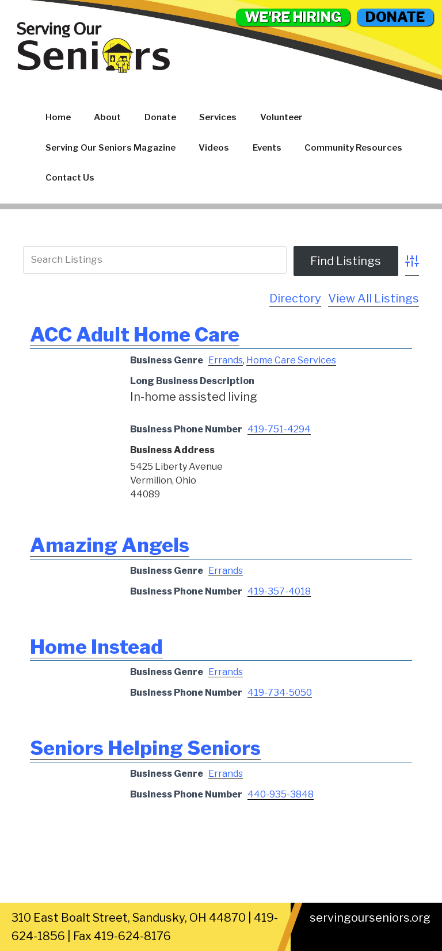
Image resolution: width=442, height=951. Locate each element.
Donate (160, 117)
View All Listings (373, 298)
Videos (214, 148)
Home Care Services (291, 360)
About (107, 117)
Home (58, 117)
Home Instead (96, 646)
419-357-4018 (279, 591)
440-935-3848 (280, 794)
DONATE (395, 17)
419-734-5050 (279, 692)
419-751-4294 (279, 429)
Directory (295, 298)
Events (267, 148)
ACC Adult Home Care (134, 334)
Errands (225, 360)
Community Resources (353, 148)
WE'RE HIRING (293, 17)
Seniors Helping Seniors (145, 748)
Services (218, 117)
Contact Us (69, 177)
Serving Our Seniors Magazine (110, 148)
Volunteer (281, 117)
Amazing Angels (109, 545)
